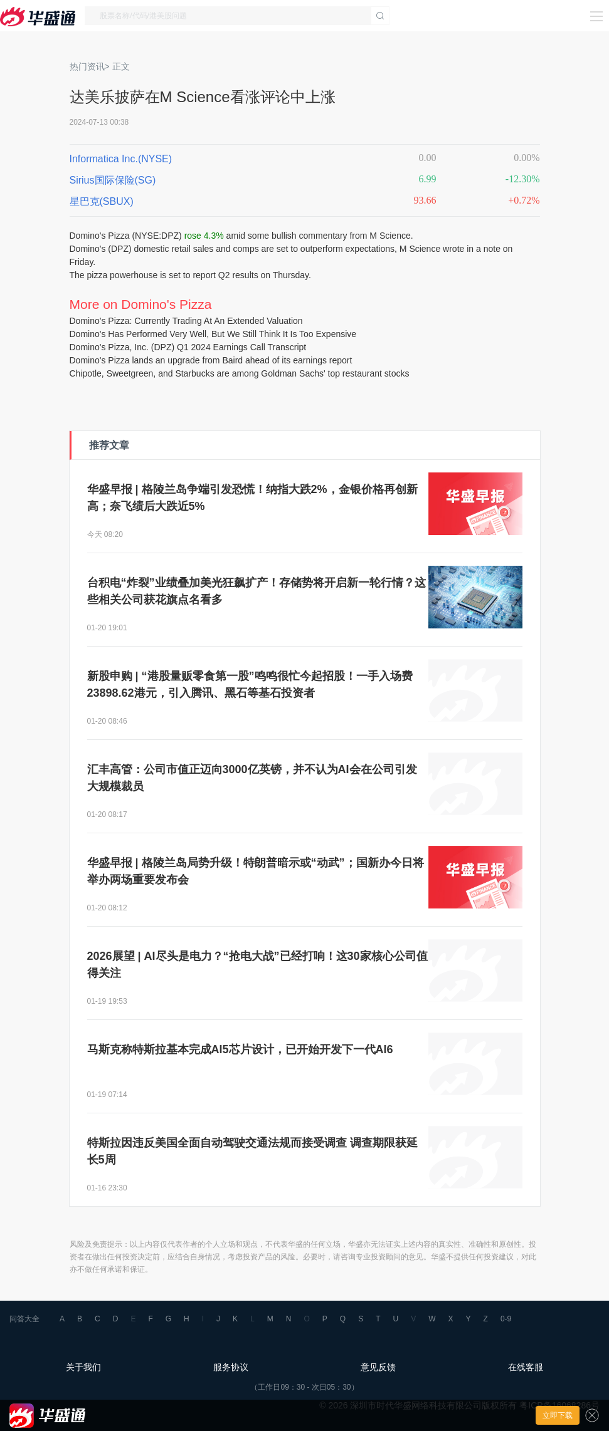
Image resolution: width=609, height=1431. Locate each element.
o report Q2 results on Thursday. (248, 275)
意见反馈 (378, 1367)
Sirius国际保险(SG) (113, 180)
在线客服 (525, 1367)
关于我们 (83, 1367)
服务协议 (230, 1367)
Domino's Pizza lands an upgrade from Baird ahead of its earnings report (211, 360)
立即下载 (558, 1415)
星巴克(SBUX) (102, 201)
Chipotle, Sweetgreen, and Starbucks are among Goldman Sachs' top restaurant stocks (240, 373)
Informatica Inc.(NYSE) (121, 159)
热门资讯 (87, 66)
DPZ (170, 236)
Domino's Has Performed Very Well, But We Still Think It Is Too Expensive (213, 334)
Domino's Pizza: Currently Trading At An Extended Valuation (186, 321)
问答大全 (24, 1318)
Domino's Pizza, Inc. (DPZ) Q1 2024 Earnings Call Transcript (188, 347)
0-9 (505, 1318)
